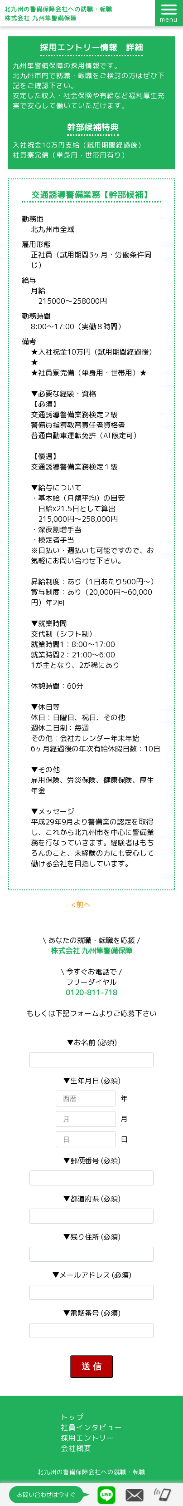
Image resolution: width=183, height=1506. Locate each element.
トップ (72, 1417)
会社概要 (76, 1448)
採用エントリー (88, 1438)
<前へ (81, 904)
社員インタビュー (91, 1427)
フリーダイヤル (91, 987)
